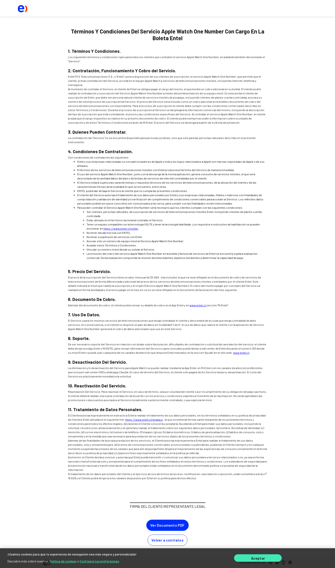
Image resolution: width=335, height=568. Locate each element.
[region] (167, 558)
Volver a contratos (167, 540)
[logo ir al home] (22, 8)
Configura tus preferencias (99, 561)
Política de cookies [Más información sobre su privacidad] (63, 561)
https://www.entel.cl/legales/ (144, 419)
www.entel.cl (198, 305)
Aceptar (258, 558)
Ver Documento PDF (167, 525)
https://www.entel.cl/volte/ (121, 228)
